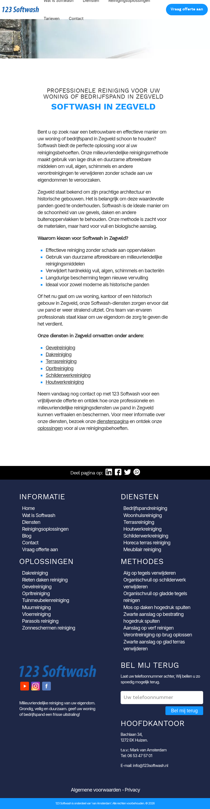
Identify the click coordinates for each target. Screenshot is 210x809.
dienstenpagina (113, 421)
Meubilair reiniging (142, 549)
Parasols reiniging (40, 621)
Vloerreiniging (36, 614)
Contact (76, 18)
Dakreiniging (58, 354)
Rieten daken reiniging (45, 580)
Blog (26, 536)
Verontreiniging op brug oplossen (157, 634)
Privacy (132, 790)
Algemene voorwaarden (96, 790)
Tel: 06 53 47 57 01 (136, 755)
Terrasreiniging (61, 361)
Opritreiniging (59, 368)
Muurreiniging (36, 607)
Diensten (31, 522)
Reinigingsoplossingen (45, 529)
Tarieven (52, 18)
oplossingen (50, 428)
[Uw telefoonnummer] (162, 697)
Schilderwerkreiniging (68, 375)
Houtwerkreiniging (65, 382)
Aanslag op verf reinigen (148, 628)
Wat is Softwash (38, 515)
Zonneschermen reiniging (48, 628)
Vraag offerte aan (187, 9)
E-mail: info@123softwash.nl (144, 765)
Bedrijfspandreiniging (145, 508)
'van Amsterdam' (101, 803)
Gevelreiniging (60, 347)
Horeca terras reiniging (146, 542)
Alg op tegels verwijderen (149, 573)
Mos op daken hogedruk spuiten (156, 607)
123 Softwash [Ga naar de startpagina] (20, 9)
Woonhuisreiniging (142, 515)
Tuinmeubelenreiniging (45, 600)
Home (28, 508)
